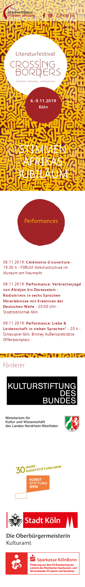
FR (72, 15)
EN (66, 15)
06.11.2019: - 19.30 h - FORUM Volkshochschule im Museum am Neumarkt (37, 267)
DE (59, 15)
